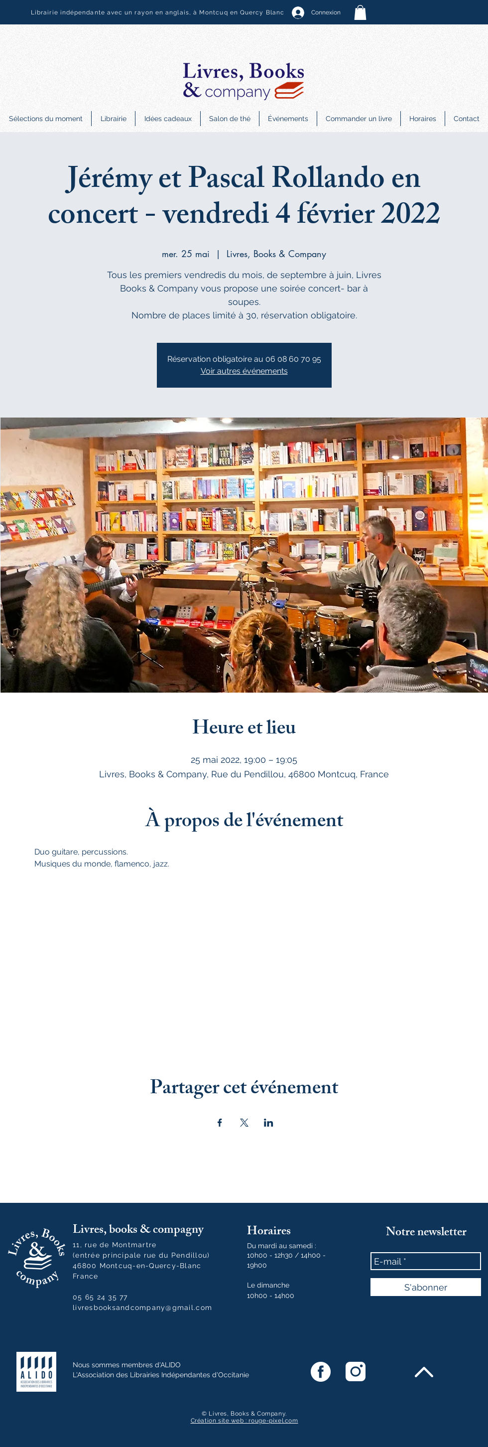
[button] (360, 12)
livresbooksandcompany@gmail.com (142, 1307)
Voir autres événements (244, 371)
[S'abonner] (425, 1287)
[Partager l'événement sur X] (244, 1123)
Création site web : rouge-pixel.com (244, 1420)
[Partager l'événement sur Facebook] (220, 1123)
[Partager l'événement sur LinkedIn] (268, 1123)
